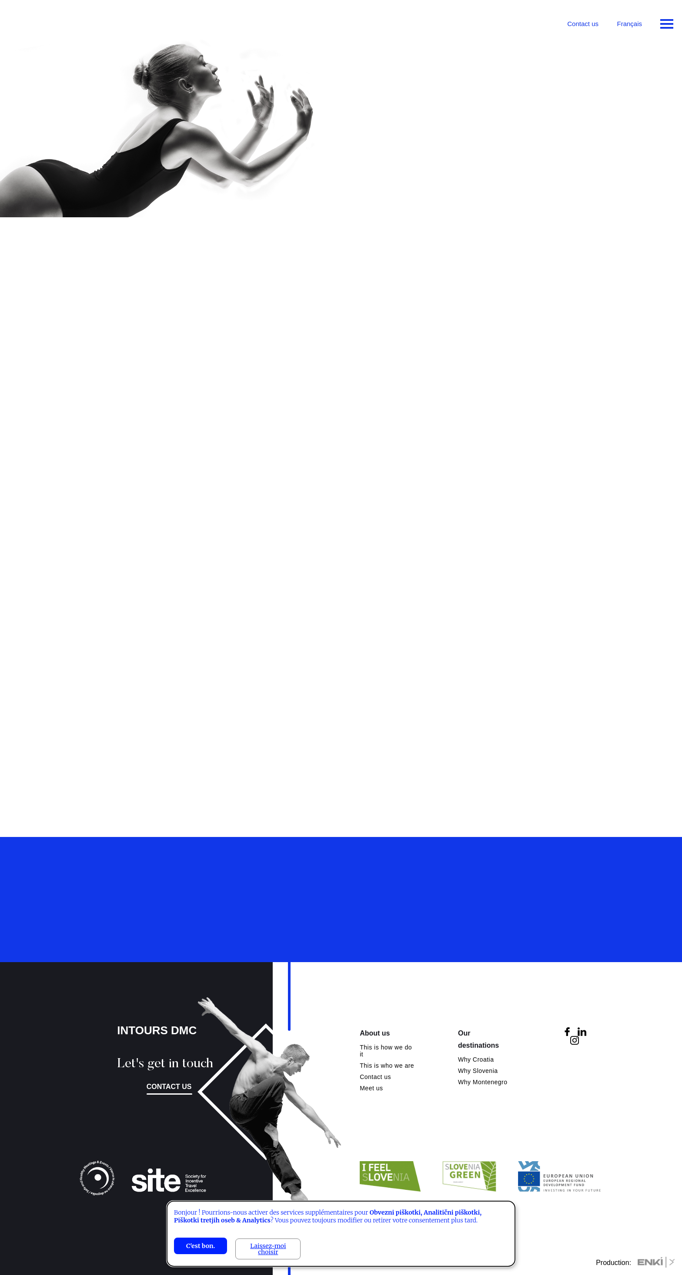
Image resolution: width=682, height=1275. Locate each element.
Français (629, 23)
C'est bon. (200, 1246)
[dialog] (341, 1233)
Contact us (582, 23)
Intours (43, 22)
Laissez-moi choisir (268, 1249)
